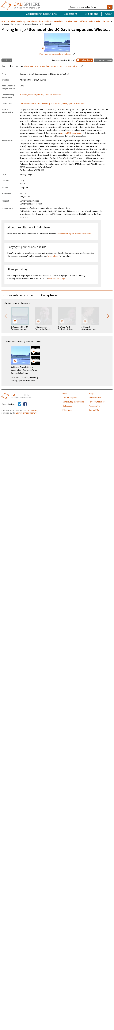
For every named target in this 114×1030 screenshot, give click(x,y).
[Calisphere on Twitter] (19, 404)
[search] (110, 7)
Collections (70, 14)
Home (65, 394)
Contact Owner (84, 60)
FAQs (91, 394)
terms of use (52, 256)
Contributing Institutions (41, 14)
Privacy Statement (97, 402)
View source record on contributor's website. (51, 66)
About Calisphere (69, 398)
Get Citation (6, 60)
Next (108, 316)
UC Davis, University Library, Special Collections (22, 21)
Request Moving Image (103, 60)
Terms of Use (95, 398)
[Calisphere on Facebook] (25, 404)
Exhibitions (91, 14)
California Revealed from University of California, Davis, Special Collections (77, 21)
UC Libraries (32, 410)
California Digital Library (26, 412)
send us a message (56, 278)
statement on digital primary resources (74, 233)
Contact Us (94, 410)
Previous (5, 316)
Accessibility (94, 406)
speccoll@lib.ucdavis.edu (71, 133)
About (109, 14)
